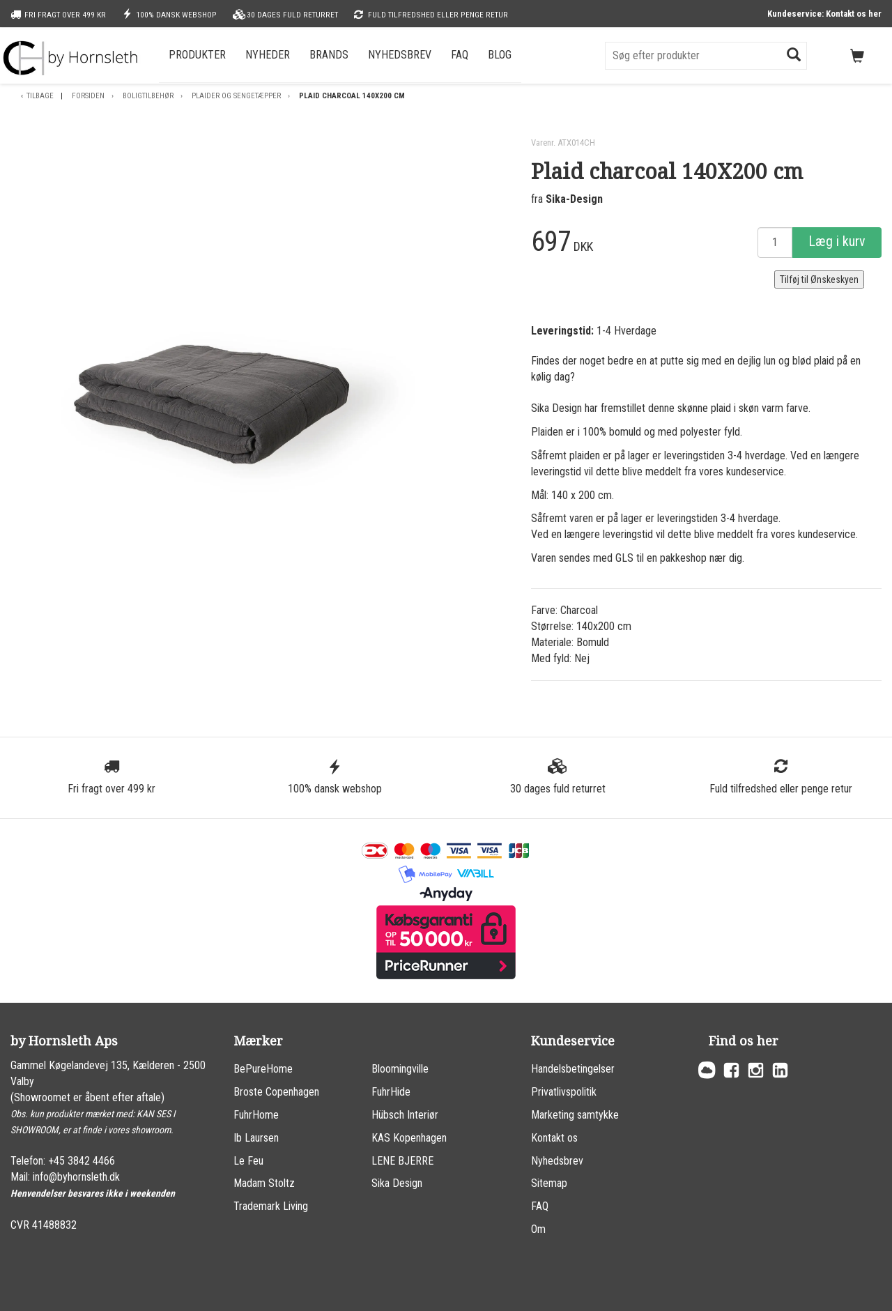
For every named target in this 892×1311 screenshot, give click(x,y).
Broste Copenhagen (276, 1091)
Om (538, 1229)
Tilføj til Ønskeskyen (819, 279)
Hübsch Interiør (404, 1114)
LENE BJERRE (402, 1160)
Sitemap (549, 1183)
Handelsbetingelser (573, 1068)
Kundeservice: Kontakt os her (824, 13)
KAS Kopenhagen (409, 1137)
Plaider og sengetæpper (236, 95)
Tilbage (40, 95)
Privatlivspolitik (564, 1091)
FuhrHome (256, 1114)
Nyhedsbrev (399, 54)
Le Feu (248, 1160)
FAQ (459, 54)
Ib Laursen (256, 1137)
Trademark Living (270, 1206)
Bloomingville (400, 1068)
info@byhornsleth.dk (76, 1176)
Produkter (197, 54)
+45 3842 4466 (81, 1160)
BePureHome (263, 1068)
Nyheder (267, 54)
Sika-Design (574, 199)
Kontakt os (554, 1137)
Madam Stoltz (264, 1183)
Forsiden (88, 95)
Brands (328, 54)
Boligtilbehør (148, 95)
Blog (500, 54)
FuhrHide (390, 1091)
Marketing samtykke (575, 1114)
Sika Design (396, 1183)
